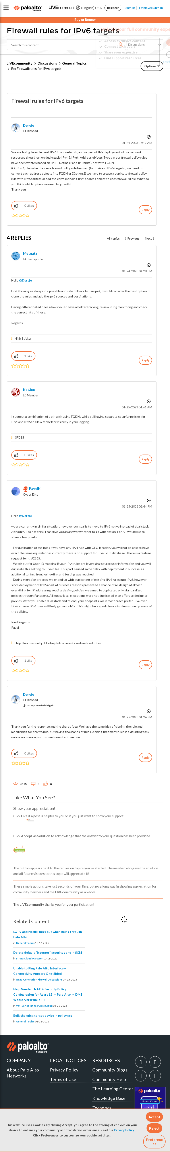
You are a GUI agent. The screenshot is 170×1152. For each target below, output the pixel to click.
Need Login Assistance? (143, 61)
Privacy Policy (124, 1130)
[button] (154, 1117)
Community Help (109, 1079)
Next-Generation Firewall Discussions (39, 979)
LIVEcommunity (20, 63)
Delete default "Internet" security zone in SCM (47, 952)
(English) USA (89, 8)
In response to (40, 705)
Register (113, 8)
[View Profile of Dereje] (28, 125)
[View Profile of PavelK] (35, 488)
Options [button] (148, 137)
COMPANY (19, 1060)
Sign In (130, 8)
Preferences (154, 1141)
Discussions (47, 63)
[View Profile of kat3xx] (29, 389)
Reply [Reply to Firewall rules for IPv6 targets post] (145, 210)
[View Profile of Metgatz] (30, 253)
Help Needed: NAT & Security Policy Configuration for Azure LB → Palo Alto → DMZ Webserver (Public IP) (48, 994)
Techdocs (101, 1107)
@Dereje (25, 280)
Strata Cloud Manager (29, 958)
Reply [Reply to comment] (145, 360)
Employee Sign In (151, 8)
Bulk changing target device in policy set (42, 1015)
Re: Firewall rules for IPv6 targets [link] (36, 68)
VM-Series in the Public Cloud (34, 1005)
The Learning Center (112, 1088)
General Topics (25, 943)
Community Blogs (110, 1069)
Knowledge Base (109, 1098)
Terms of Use (63, 1079)
